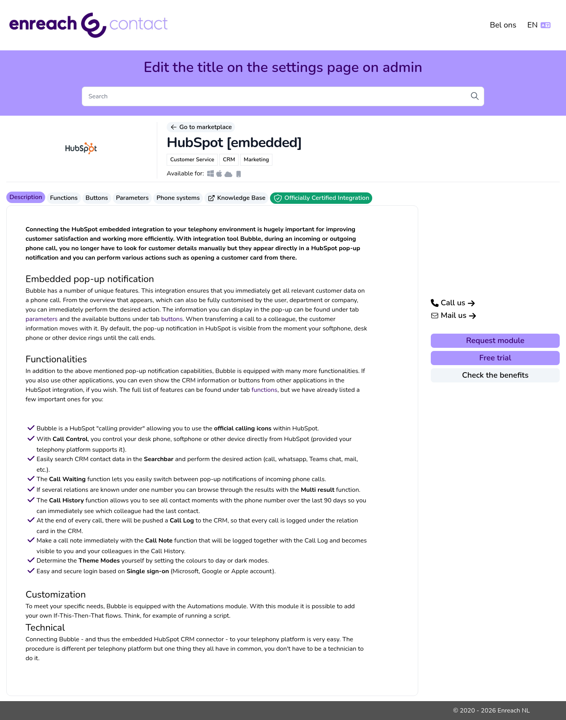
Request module (495, 340)
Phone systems (178, 198)
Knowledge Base (236, 198)
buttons (172, 319)
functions (264, 390)
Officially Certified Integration (321, 198)
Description (25, 197)
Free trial (495, 358)
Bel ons (503, 25)
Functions (63, 198)
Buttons (97, 198)
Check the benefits (495, 375)
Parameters (132, 198)
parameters (42, 319)
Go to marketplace (201, 127)
